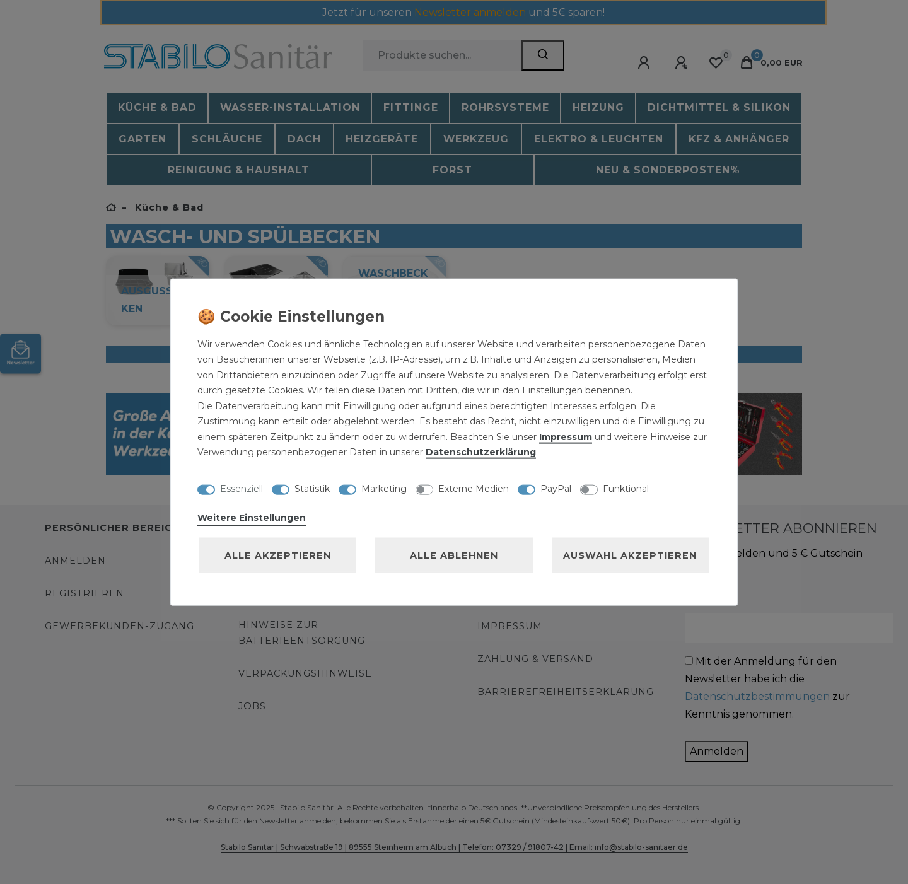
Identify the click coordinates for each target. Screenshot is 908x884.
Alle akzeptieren (277, 555)
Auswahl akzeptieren (630, 555)
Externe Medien (473, 488)
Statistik (312, 488)
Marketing (384, 488)
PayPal (555, 488)
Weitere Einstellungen (251, 517)
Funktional (626, 488)
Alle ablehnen (454, 555)
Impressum (565, 436)
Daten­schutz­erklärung (481, 452)
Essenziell (241, 488)
